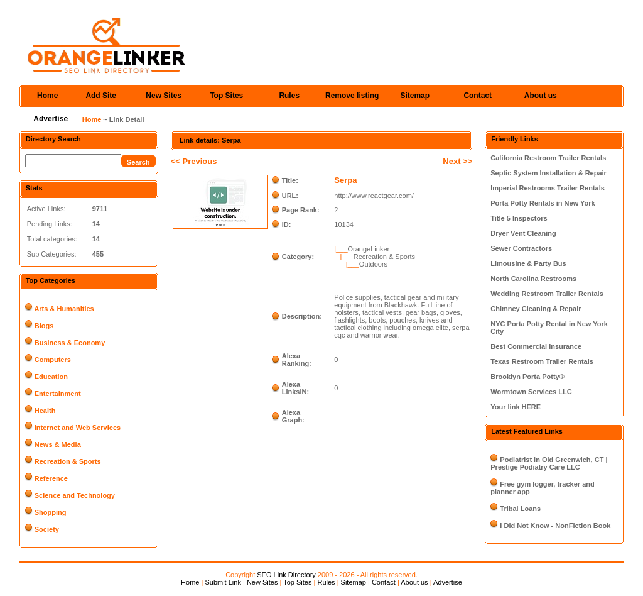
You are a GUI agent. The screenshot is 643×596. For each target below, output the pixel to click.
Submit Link (222, 582)
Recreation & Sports (68, 461)
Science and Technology (75, 495)
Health (45, 410)
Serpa (345, 180)
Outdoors (373, 264)
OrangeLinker (369, 249)
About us (540, 95)
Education (51, 376)
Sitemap (415, 95)
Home (47, 95)
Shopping (51, 512)
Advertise (50, 118)
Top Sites (226, 95)
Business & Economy (70, 342)
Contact (477, 95)
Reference (51, 478)
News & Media (58, 444)
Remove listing (352, 95)
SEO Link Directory (286, 574)
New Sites (163, 95)
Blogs (44, 325)
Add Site (100, 95)
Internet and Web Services (78, 427)
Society (47, 529)
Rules (289, 95)
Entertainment (58, 393)
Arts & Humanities (64, 308)
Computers (53, 359)
